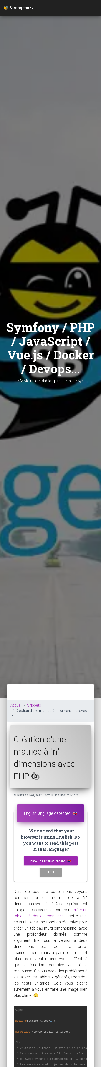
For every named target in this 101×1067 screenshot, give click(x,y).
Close (50, 872)
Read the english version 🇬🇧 (50, 860)
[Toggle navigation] (92, 8)
